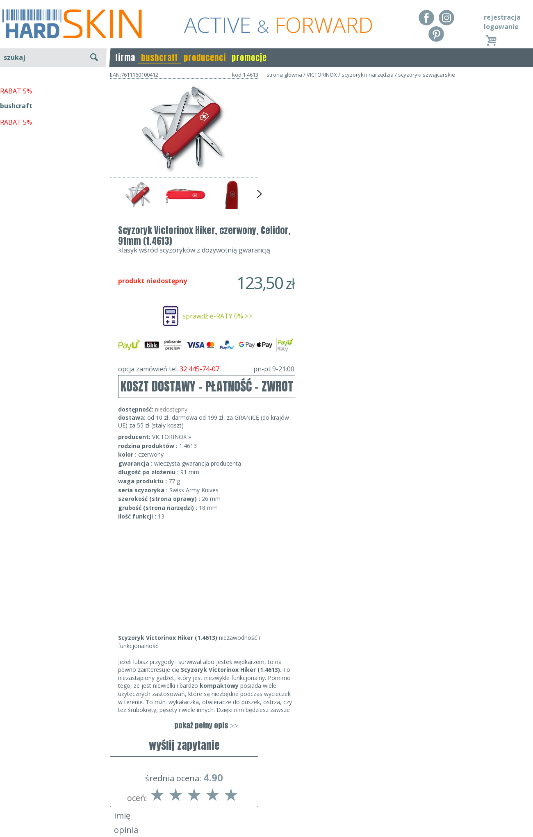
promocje (249, 57)
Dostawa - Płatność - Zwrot (42, 801)
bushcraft (159, 57)
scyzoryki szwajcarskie (426, 74)
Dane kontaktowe (264, 789)
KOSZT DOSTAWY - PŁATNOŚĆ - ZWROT (355, 239)
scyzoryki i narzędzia (368, 74)
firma (125, 57)
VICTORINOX (322, 74)
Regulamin (16, 789)
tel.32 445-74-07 (263, 801)
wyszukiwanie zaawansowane (53, 88)
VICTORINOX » (320, 290)
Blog (7, 824)
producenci (205, 57)
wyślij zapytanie (184, 236)
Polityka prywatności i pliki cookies (53, 813)
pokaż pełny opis (355, 578)
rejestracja (502, 17)
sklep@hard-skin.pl (264, 813)
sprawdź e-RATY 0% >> (366, 169)
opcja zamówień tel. (354, 222)
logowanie (501, 26)
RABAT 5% (16, 188)
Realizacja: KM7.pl (506, 789)
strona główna (284, 74)
